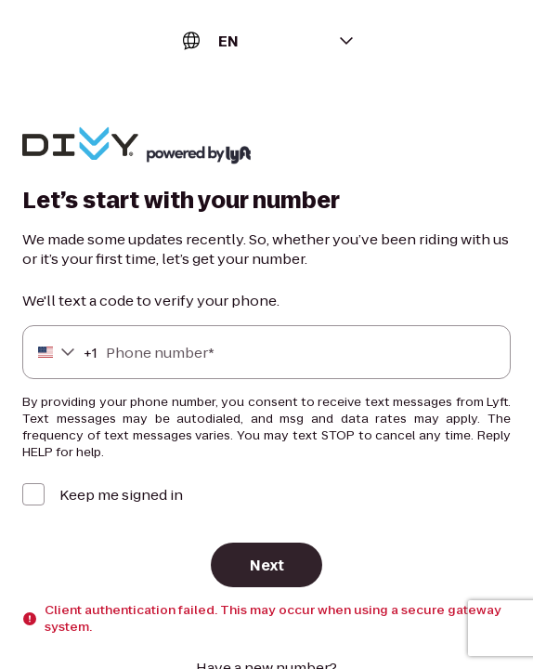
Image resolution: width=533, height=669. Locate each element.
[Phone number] (266, 352)
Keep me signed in (121, 495)
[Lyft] (80, 145)
